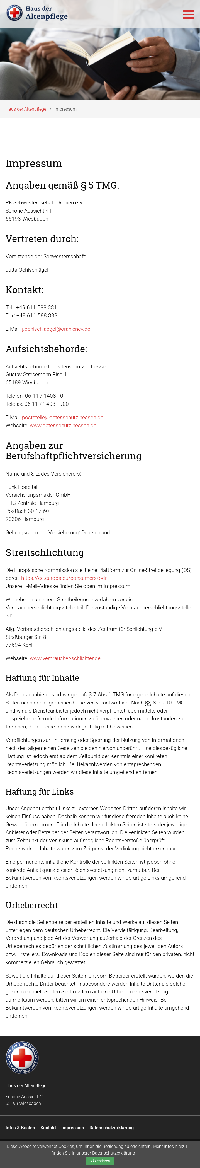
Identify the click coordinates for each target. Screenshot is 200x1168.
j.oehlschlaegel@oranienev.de (56, 329)
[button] (188, 14)
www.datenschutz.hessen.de (63, 425)
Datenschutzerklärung (113, 1153)
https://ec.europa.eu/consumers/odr (63, 578)
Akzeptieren (100, 1161)
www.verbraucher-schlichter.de (65, 658)
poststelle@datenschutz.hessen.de (62, 417)
